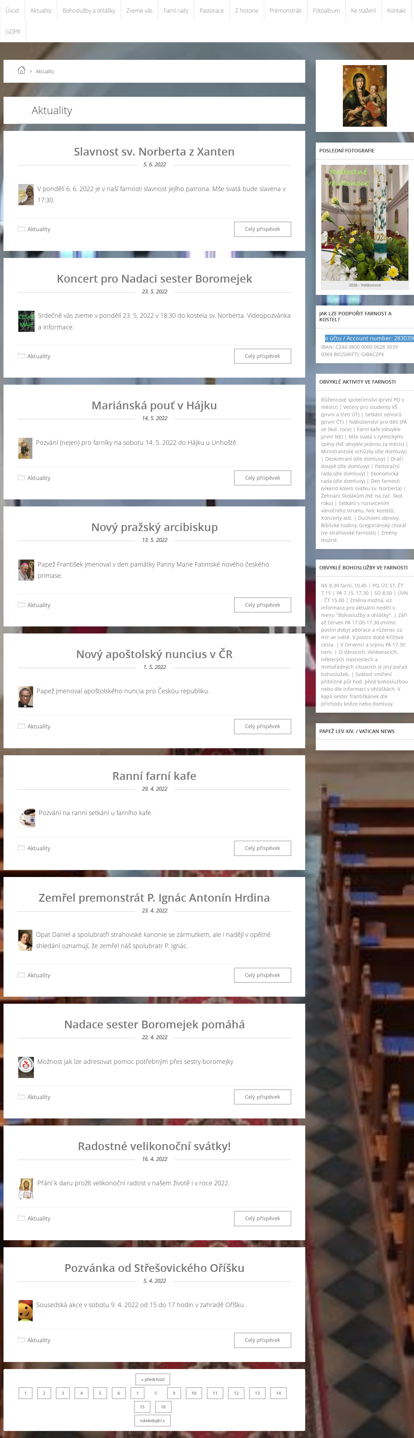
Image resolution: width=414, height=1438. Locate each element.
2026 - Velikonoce (365, 285)
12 (236, 1393)
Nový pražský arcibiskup (154, 526)
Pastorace (212, 10)
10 (194, 1393)
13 (257, 1393)
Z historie (246, 10)
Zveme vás (139, 10)
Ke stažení (363, 10)
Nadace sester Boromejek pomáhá (154, 1024)
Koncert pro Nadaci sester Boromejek (154, 278)
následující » (152, 1421)
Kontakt (396, 10)
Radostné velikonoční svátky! (154, 1146)
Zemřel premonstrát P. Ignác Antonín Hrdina (154, 897)
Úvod (12, 10)
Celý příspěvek (262, 229)
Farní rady (176, 10)
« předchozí (152, 1379)
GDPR (13, 32)
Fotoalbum (326, 10)
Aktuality (40, 10)
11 (215, 1393)
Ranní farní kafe (154, 775)
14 (278, 1393)
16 (163, 1407)
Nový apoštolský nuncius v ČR (154, 654)
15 (142, 1407)
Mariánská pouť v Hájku (154, 405)
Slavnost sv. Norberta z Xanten (154, 151)
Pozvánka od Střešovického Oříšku (154, 1267)
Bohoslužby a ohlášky (89, 10)
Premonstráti (286, 10)
